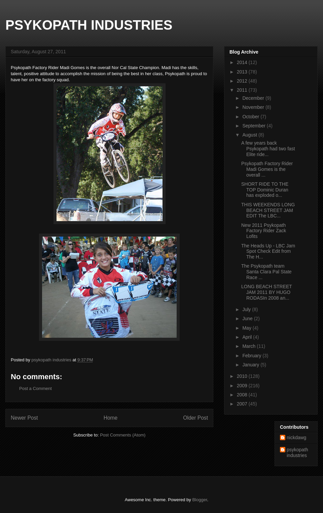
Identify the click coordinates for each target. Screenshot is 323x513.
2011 (243, 90)
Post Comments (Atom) (122, 434)
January (251, 364)
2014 (243, 62)
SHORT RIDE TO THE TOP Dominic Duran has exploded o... (264, 189)
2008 (243, 394)
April (247, 337)
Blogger (199, 499)
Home (111, 418)
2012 (243, 81)
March (249, 346)
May (247, 328)
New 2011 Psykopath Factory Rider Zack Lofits (263, 230)
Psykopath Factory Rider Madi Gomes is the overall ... (267, 169)
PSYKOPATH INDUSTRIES (88, 25)
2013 (243, 71)
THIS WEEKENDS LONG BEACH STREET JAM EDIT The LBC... (268, 210)
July (247, 309)
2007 (243, 403)
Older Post (195, 418)
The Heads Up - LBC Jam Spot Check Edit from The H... (268, 251)
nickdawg (296, 437)
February (252, 355)
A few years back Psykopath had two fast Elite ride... (268, 148)
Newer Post (24, 418)
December (253, 98)
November (253, 107)
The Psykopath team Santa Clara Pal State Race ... (266, 271)
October (251, 116)
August (250, 135)
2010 (243, 376)
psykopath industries (297, 452)
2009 (243, 385)
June (248, 318)
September (254, 125)
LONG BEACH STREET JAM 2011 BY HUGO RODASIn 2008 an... (266, 292)
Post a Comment (35, 388)
